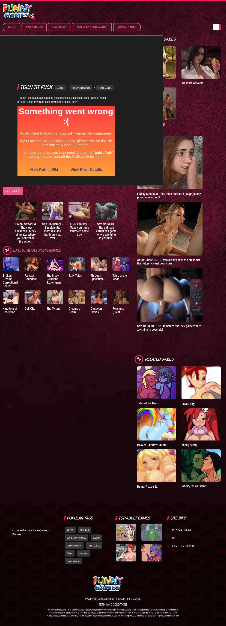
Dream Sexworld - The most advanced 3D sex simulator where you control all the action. (25, 198)
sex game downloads (76, 537)
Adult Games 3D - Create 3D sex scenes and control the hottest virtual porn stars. (169, 261)
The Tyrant (53, 274)
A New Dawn (145, 83)
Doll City (30, 274)
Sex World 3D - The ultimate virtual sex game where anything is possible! (106, 197)
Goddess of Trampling (151, 124)
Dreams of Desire (75, 276)
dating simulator (74, 545)
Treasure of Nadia (192, 83)
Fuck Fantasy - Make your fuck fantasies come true (79, 195)
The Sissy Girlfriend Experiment (54, 245)
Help (175, 537)
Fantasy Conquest (31, 243)
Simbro (70, 529)
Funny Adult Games (81, 54)
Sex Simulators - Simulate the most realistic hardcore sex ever (52, 197)
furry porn (84, 529)
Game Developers (183, 546)
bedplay (96, 537)
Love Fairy (188, 404)
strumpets (83, 553)
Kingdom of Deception (10, 276)
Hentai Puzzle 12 (147, 486)
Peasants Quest (118, 276)
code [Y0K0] (189, 445)
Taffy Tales (75, 242)
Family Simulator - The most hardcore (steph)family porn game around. (169, 195)
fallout (70, 553)
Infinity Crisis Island (194, 486)
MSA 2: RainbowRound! (152, 445)
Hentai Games (105, 54)
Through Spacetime (97, 243)
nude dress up (73, 561)
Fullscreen (12, 157)
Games (60, 54)
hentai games (94, 545)
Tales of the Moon (119, 243)
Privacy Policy (181, 529)
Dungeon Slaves (96, 276)
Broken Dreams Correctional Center (10, 247)
